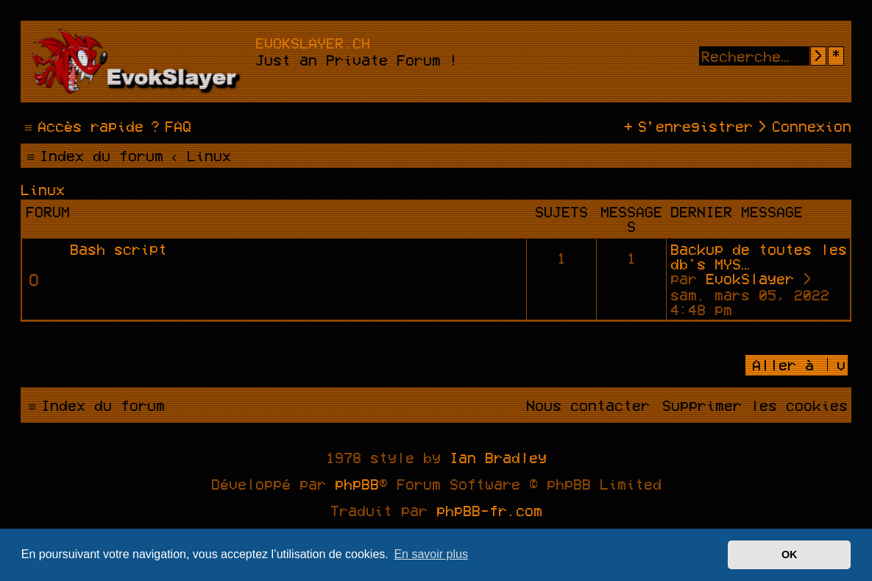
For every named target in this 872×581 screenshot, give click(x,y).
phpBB (357, 483)
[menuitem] (169, 126)
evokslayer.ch (312, 42)
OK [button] (789, 554)
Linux (43, 189)
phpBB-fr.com (489, 510)
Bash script (118, 249)
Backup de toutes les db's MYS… (758, 256)
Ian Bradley (498, 457)
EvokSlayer (750, 278)
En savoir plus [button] (431, 554)
